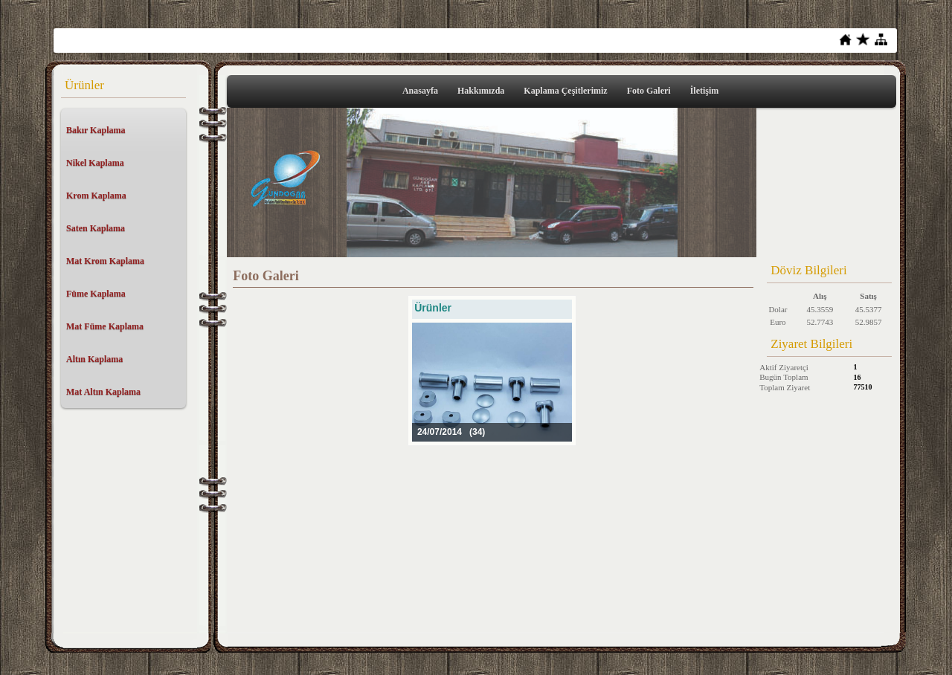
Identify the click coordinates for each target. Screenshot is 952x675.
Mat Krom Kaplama (105, 261)
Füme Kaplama (96, 293)
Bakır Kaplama (95, 130)
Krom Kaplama (96, 195)
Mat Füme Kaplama (105, 326)
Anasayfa (420, 90)
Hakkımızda (480, 90)
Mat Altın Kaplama (103, 392)
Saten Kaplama (95, 228)
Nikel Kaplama (95, 163)
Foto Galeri (649, 90)
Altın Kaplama (94, 359)
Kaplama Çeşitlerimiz (565, 90)
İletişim (704, 90)
